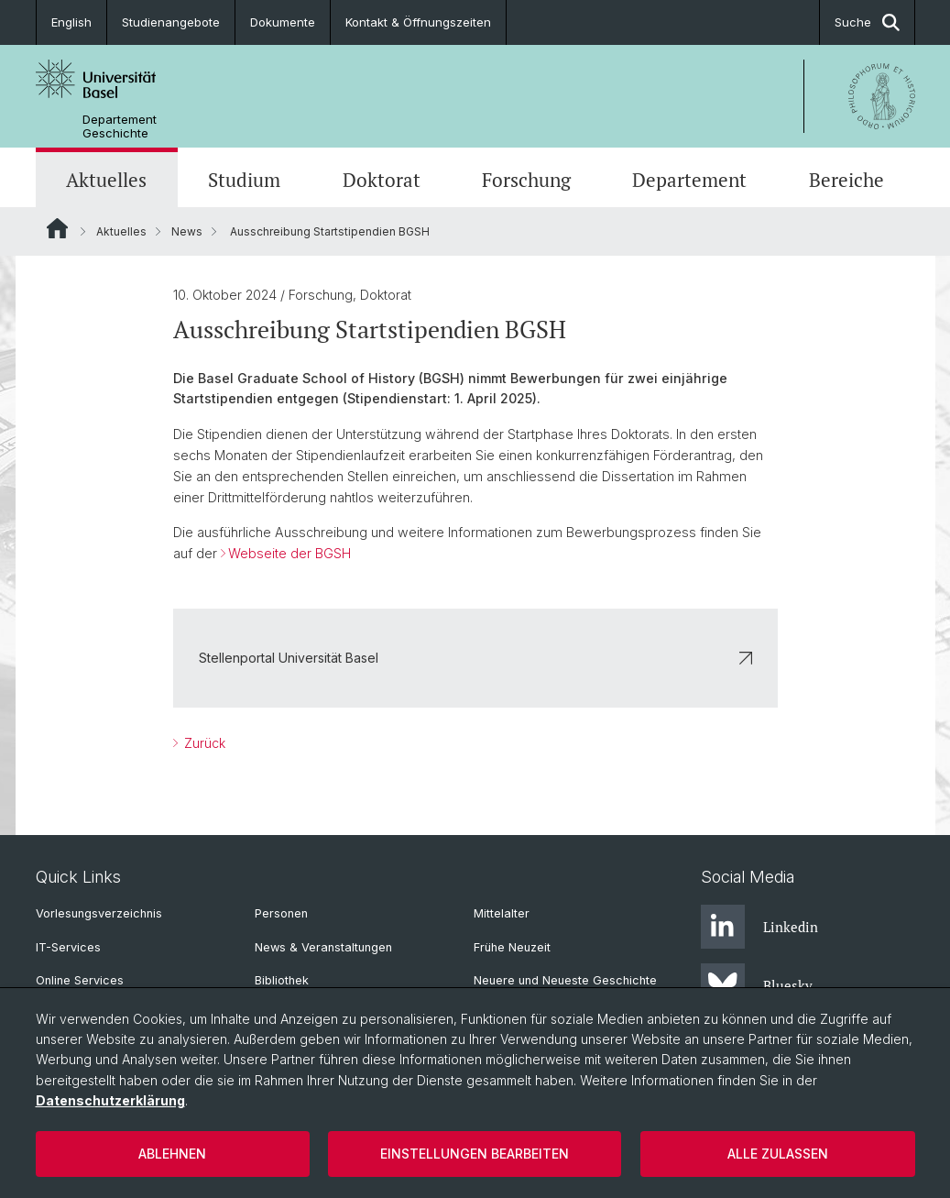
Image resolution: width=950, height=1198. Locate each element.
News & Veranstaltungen (323, 947)
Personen (281, 913)
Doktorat (381, 179)
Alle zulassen (777, 1153)
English (71, 22)
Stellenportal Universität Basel (475, 657)
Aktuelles (106, 179)
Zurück (202, 743)
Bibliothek (282, 980)
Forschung (526, 179)
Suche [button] (867, 22)
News (186, 231)
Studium (244, 179)
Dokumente (282, 22)
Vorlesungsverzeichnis (99, 913)
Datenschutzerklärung (110, 1100)
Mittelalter (502, 913)
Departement (689, 179)
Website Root (57, 228)
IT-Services (68, 947)
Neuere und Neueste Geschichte (565, 980)
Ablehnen (172, 1153)
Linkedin (759, 927)
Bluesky (757, 985)
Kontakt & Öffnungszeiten (418, 22)
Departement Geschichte (119, 126)
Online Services (80, 980)
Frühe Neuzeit (512, 947)
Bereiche (846, 179)
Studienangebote (171, 22)
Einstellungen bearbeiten (474, 1153)
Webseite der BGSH (289, 553)
